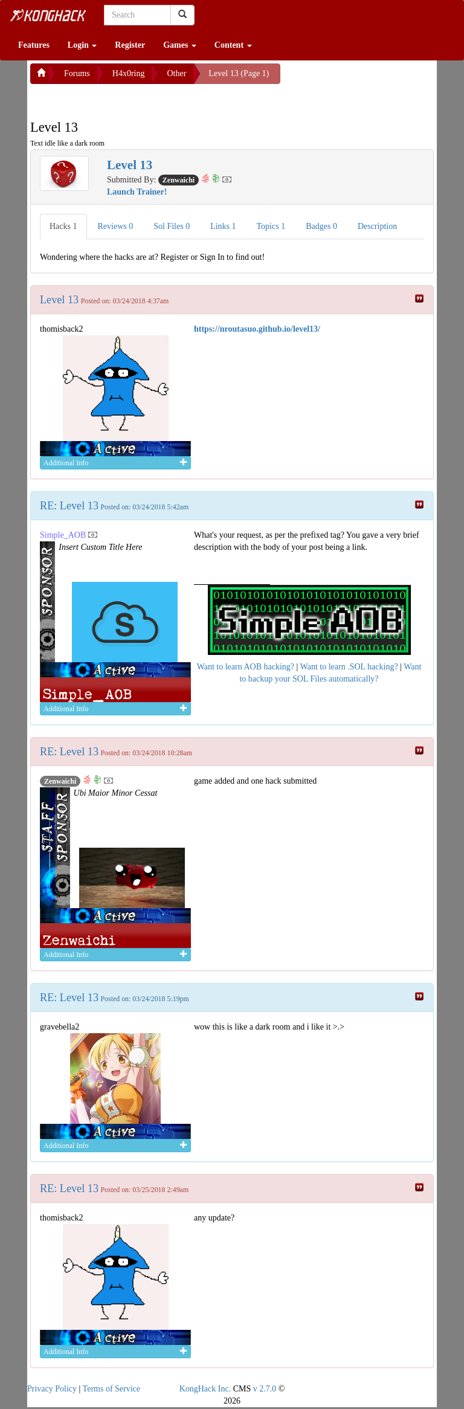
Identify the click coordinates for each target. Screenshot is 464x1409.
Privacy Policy (52, 1388)
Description (377, 226)
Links (223, 226)
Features (34, 45)
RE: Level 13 (69, 506)
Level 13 (59, 300)
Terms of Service (111, 1388)
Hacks (63, 226)
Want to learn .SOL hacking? (349, 666)
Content (233, 45)
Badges (321, 226)
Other (176, 73)
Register (130, 45)
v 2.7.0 (265, 1388)
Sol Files (171, 226)
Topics (271, 226)
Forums (77, 73)
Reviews (116, 226)
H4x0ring (128, 73)
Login (82, 45)
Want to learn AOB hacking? (245, 666)
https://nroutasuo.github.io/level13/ (257, 329)
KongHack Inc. (205, 1388)
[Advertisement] (127, 99)
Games (179, 45)
